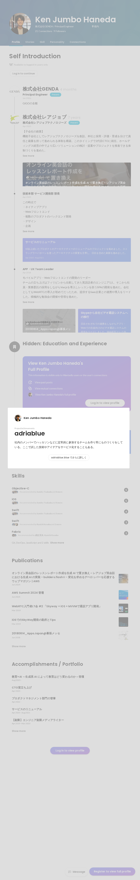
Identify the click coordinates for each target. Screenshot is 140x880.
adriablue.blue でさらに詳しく (68, 457)
